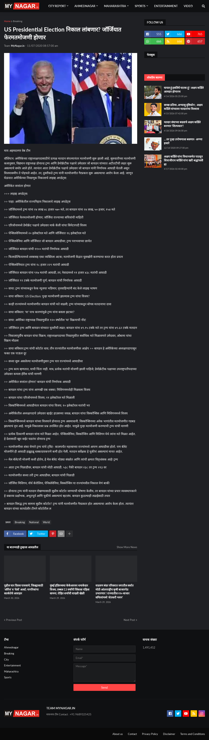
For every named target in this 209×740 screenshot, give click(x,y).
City (6, 659)
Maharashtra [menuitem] (115, 6)
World (46, 522)
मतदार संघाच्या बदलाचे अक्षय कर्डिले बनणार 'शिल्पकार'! (182, 124)
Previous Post (14, 619)
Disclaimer (169, 734)
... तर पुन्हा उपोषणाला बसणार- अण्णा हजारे (183, 141)
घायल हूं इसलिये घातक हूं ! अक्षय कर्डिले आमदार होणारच (184, 89)
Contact (132, 734)
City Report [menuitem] (57, 6)
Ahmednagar (11, 647)
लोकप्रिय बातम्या (154, 77)
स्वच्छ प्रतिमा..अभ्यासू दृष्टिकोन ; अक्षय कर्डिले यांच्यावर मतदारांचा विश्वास (183, 107)
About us (117, 734)
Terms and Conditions (192, 734)
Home (7, 21)
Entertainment (12, 665)
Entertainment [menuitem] (166, 6)
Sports (8, 677)
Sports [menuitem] (140, 6)
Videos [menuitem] (189, 6)
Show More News (127, 547)
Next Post (129, 619)
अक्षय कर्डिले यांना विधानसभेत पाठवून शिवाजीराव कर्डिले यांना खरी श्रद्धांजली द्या (183, 160)
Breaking (17, 21)
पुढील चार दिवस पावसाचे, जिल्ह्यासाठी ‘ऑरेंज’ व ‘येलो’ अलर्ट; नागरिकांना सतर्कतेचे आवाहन (23, 589)
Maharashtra (11, 671)
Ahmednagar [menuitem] (84, 6)
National (34, 522)
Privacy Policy (150, 734)
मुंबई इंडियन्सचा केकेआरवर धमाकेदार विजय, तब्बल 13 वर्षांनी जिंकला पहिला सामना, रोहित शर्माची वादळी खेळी (69, 589)
